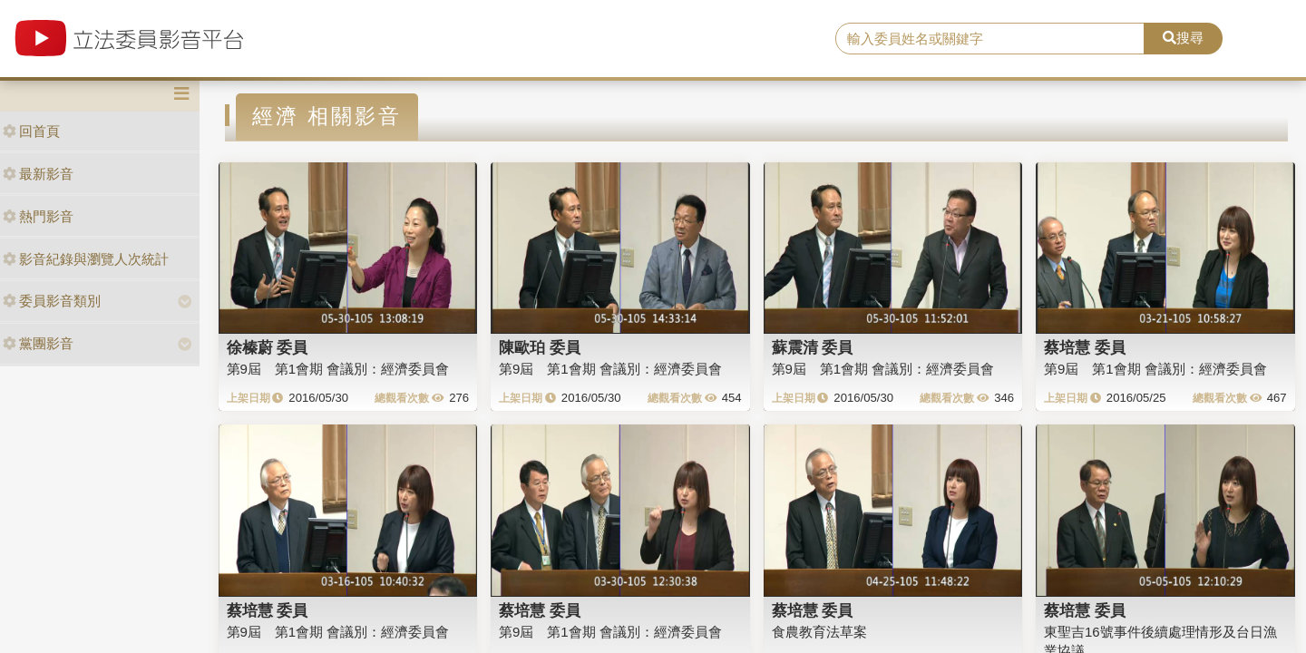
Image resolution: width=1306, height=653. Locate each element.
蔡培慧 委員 (1085, 347)
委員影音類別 (52, 300)
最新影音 (38, 173)
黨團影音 (38, 343)
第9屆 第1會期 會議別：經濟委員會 (338, 368)
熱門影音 (38, 216)
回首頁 (31, 131)
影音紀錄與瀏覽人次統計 (86, 259)
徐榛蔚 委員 (267, 347)
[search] (990, 39)
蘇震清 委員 (812, 347)
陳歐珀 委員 (539, 347)
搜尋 (1183, 37)
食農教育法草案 (819, 631)
